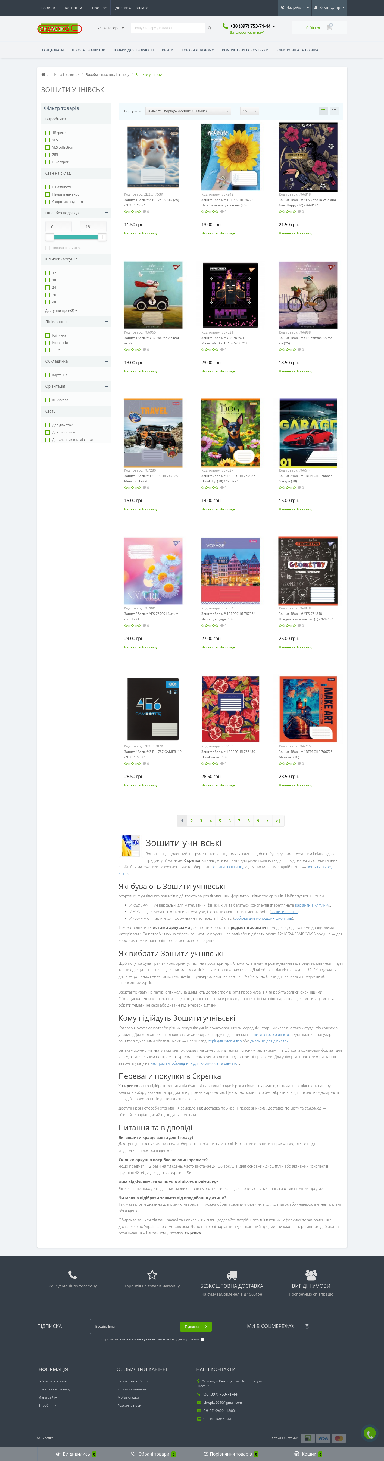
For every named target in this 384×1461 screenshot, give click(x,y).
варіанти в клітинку (312, 905)
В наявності (61, 187)
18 (54, 280)
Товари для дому (198, 50)
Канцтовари (52, 50)
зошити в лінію (284, 911)
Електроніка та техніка (297, 50)
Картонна (60, 375)
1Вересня (59, 132)
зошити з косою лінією (269, 1034)
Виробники (47, 1405)
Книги (168, 50)
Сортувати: (133, 111)
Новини (115, 7)
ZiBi (55, 154)
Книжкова (60, 400)
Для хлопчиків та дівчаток (73, 439)
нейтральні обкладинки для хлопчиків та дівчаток (195, 1063)
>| (278, 820)
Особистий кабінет (133, 1381)
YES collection (62, 147)
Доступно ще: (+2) (61, 310)
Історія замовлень (132, 1389)
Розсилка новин (130, 1405)
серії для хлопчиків (225, 1041)
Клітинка (59, 335)
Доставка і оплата (81, 7)
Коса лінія (60, 342)
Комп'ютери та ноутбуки (245, 50)
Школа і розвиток (88, 50)
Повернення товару (54, 1389)
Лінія (56, 350)
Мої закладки (128, 1397)
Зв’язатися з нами (52, 1381)
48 (54, 302)
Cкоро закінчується (67, 201)
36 (54, 295)
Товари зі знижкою (67, 248)
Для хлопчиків (63, 432)
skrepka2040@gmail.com (219, 1402)
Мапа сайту (47, 1397)
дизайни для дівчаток (269, 1041)
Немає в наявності (67, 194)
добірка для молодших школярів (263, 918)
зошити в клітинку (227, 866)
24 (54, 287)
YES (55, 140)
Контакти (140, 7)
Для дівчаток (62, 425)
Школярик (60, 162)
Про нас (48, 7)
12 (54, 273)
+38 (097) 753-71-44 (217, 1394)
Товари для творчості (133, 50)
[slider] (49, 237)
